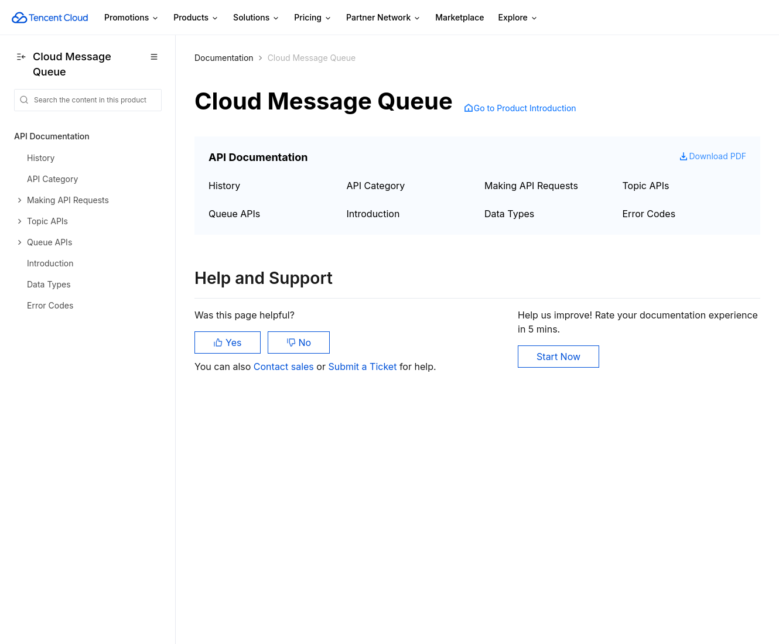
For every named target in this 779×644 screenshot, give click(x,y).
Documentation (224, 58)
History (224, 185)
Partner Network (383, 17)
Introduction (373, 214)
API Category (376, 185)
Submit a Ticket (363, 366)
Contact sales (285, 366)
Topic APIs (646, 185)
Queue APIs (234, 214)
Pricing (313, 17)
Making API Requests (531, 185)
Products (196, 17)
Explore (518, 17)
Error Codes (649, 214)
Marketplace (459, 17)
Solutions (256, 17)
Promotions (131, 17)
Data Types (509, 214)
